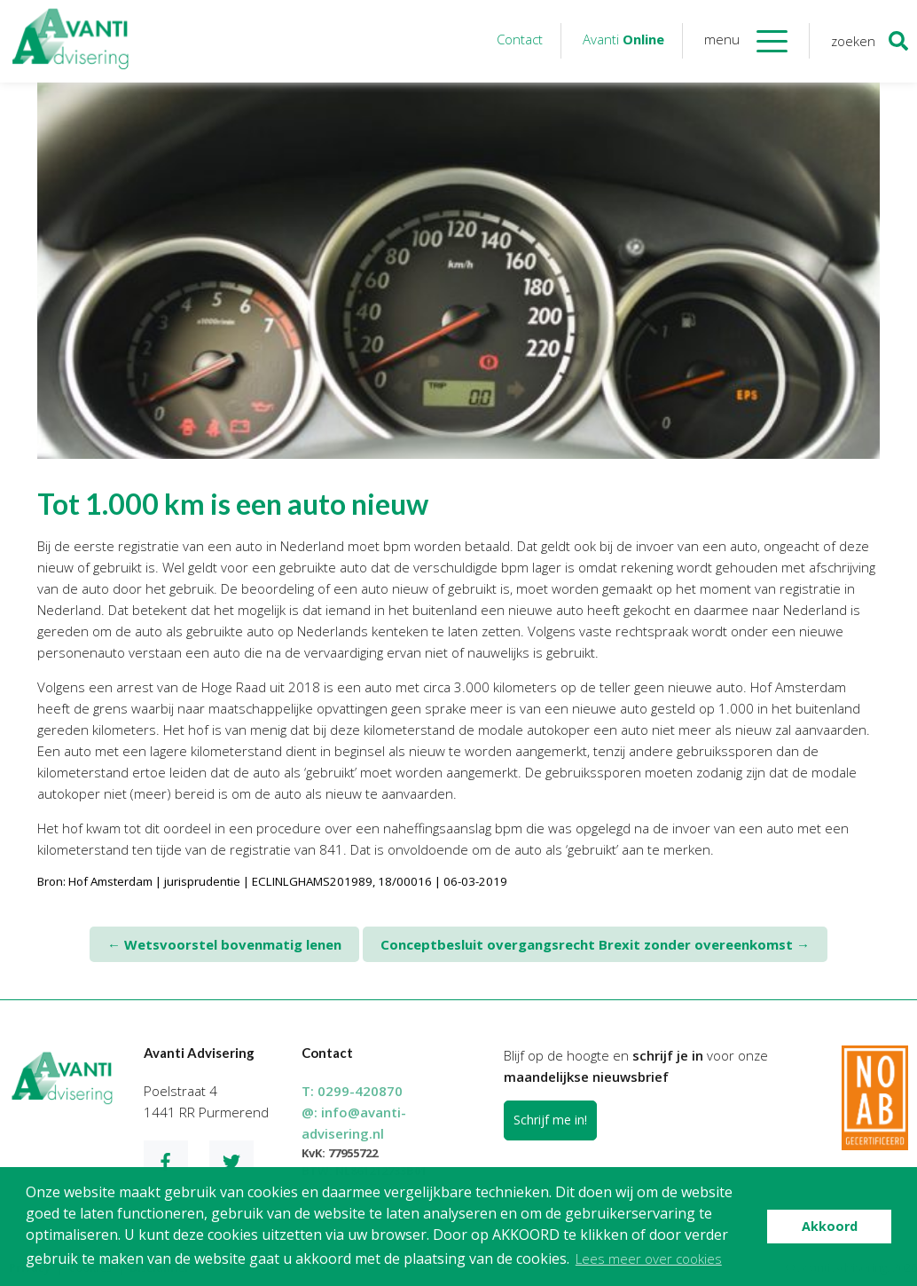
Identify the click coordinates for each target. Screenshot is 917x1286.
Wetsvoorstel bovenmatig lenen (224, 944)
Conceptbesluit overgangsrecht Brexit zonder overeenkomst (595, 944)
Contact (520, 39)
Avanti (623, 39)
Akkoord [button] (830, 1226)
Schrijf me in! (550, 1119)
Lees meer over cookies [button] (649, 1258)
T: (352, 1091)
